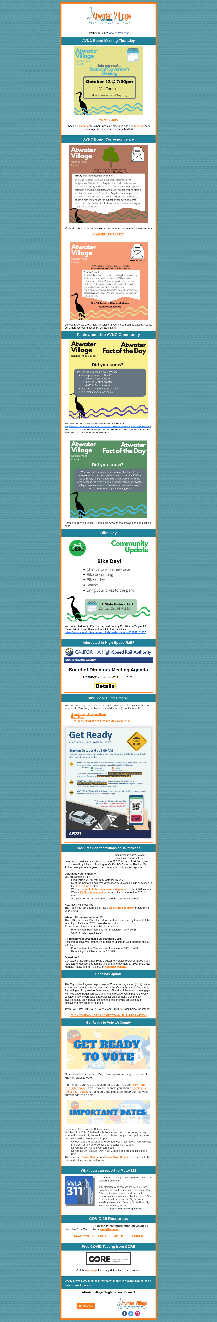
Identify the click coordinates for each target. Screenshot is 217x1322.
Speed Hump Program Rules (88, 714)
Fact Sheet (77, 717)
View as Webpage (118, 33)
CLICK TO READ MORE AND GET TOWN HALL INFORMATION (108, 1015)
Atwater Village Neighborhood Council (108, 1292)
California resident (91, 892)
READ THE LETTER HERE (108, 234)
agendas (138, 126)
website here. (109, 1229)
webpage (91, 1270)
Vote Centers (92, 1157)
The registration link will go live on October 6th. (100, 720)
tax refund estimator (121, 907)
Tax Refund (83, 886)
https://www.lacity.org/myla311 (125, 1208)
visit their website (115, 966)
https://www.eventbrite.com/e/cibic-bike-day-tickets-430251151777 (105, 632)
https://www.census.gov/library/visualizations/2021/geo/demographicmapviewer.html (107, 426)
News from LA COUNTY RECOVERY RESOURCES (108, 1236)
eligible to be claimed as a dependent (105, 889)
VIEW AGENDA (108, 120)
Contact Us (86, 1306)
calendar (84, 126)
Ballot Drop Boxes (116, 1157)
